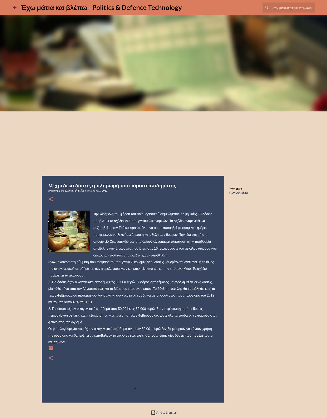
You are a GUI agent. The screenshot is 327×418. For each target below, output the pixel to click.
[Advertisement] (163, 143)
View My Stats (238, 192)
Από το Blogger (163, 412)
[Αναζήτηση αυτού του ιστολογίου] (293, 8)
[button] (50, 199)
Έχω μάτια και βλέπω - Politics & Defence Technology (101, 7)
